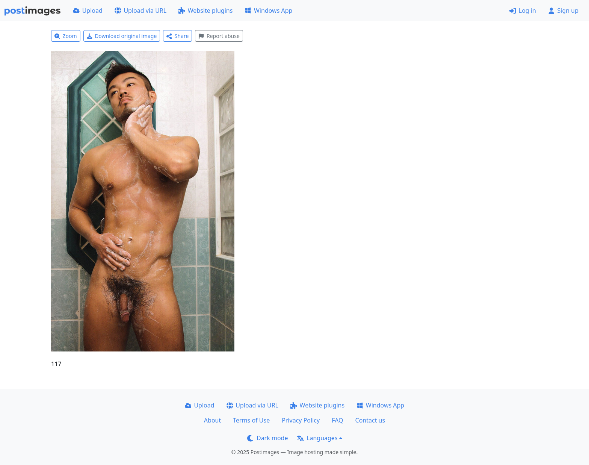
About (212, 420)
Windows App (268, 10)
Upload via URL (140, 10)
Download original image (122, 35)
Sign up (563, 10)
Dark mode (267, 438)
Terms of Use (251, 420)
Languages (317, 438)
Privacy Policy (301, 420)
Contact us (370, 420)
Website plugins (205, 10)
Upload (88, 10)
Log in (522, 10)
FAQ (337, 420)
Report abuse (218, 35)
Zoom (65, 35)
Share (177, 35)
